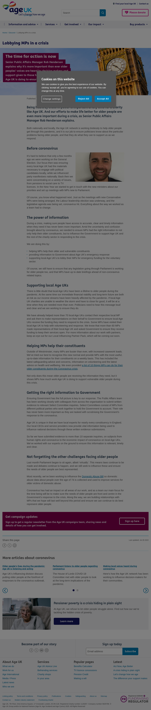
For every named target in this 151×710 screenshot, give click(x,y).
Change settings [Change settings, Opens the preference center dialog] (52, 99)
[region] (76, 89)
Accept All (103, 99)
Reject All (83, 99)
